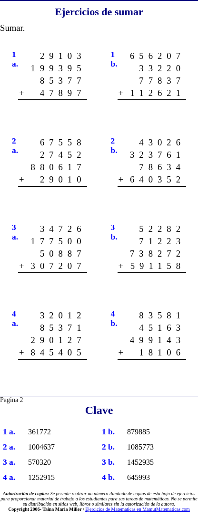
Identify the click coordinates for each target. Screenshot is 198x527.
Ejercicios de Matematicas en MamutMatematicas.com (137, 509)
